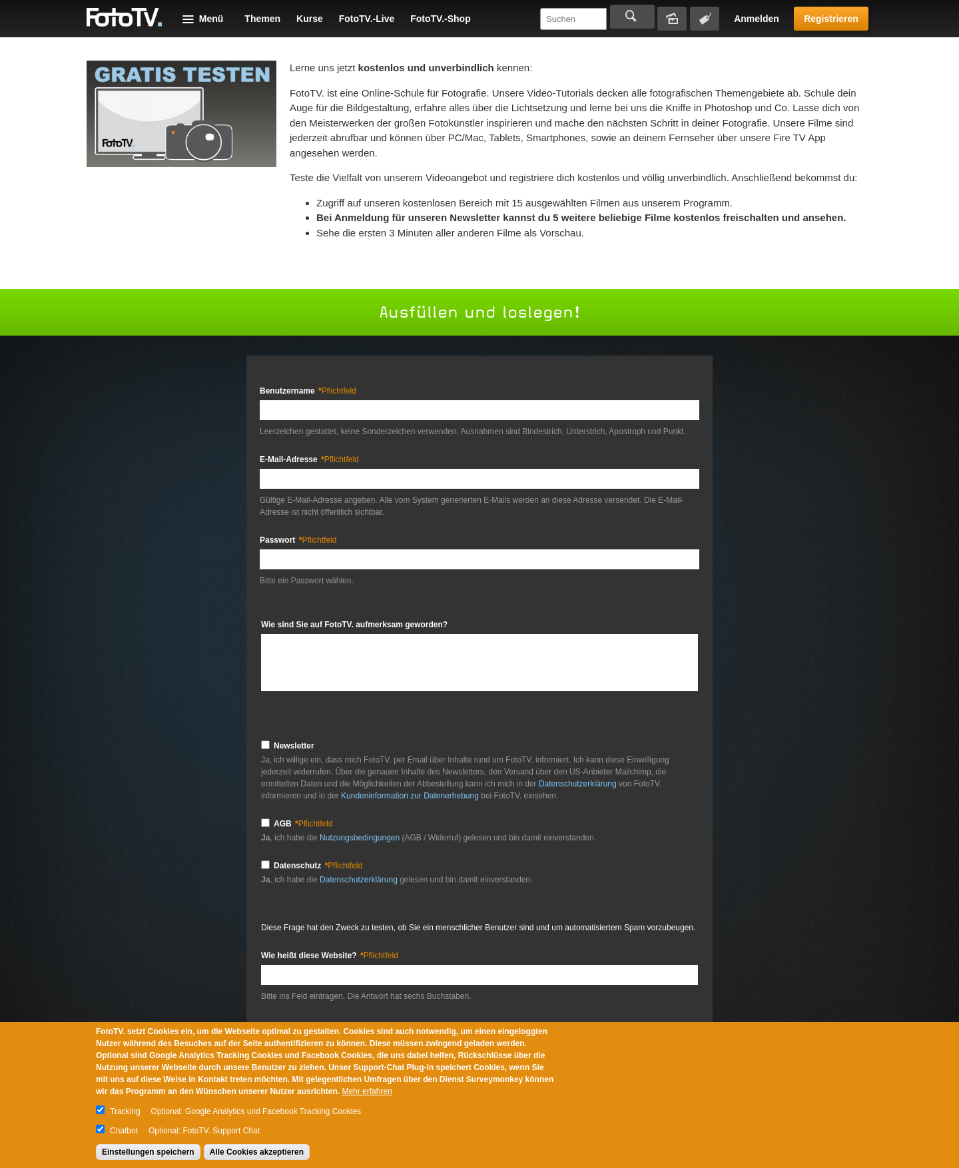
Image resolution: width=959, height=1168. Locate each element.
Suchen (632, 17)
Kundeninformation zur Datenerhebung (410, 795)
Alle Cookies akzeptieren (257, 1152)
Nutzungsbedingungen (361, 837)
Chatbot (124, 1130)
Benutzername (308, 391)
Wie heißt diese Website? (329, 955)
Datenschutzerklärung (578, 783)
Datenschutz (318, 865)
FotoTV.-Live (367, 18)
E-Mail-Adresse (309, 459)
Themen (262, 18)
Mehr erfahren (367, 1091)
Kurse (309, 18)
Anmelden (756, 18)
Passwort (298, 540)
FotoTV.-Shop (440, 18)
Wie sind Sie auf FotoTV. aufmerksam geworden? (354, 624)
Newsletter (294, 745)
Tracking (125, 1111)
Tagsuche (704, 19)
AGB (303, 823)
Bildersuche (672, 19)
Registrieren (831, 18)
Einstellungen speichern (148, 1152)
